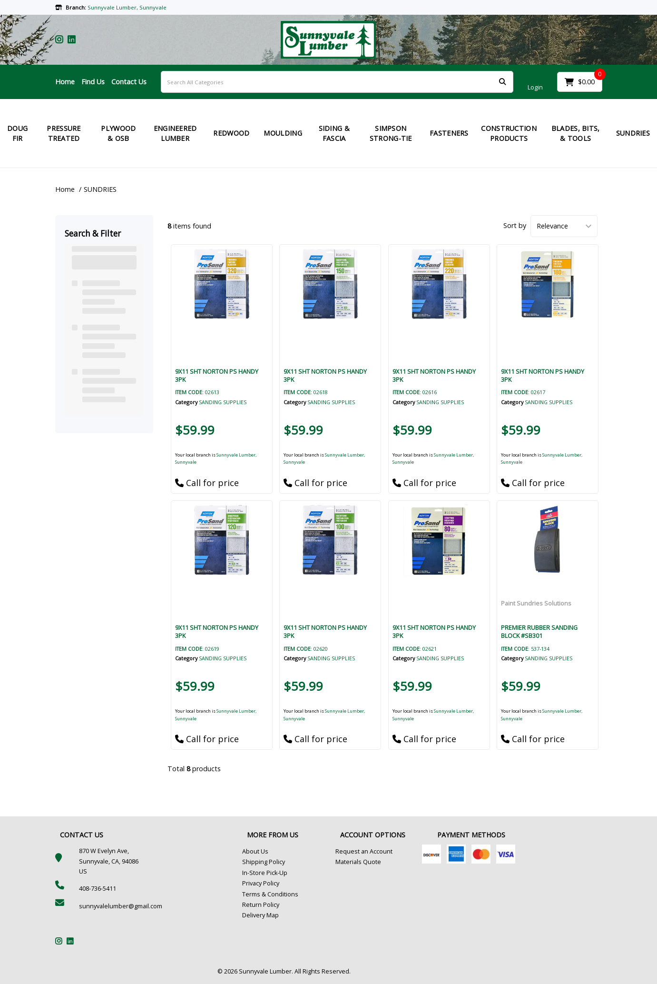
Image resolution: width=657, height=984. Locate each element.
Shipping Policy (263, 862)
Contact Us (129, 81)
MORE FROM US (272, 835)
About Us (255, 851)
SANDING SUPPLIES (222, 402)
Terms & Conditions (270, 894)
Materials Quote (358, 862)
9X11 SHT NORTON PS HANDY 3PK (216, 375)
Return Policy (260, 905)
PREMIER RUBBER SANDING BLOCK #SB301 (539, 631)
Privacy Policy (260, 883)
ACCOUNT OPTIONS (372, 835)
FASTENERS (449, 133)
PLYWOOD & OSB (118, 133)
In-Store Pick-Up (264, 873)
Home (65, 81)
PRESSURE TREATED (63, 133)
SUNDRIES (100, 189)
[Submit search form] (502, 82)
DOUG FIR (17, 133)
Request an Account (363, 851)
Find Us (93, 81)
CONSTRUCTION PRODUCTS (508, 133)
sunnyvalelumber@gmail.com (120, 906)
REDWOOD (231, 133)
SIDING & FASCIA (334, 133)
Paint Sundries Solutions (536, 603)
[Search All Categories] (337, 82)
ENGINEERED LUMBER (175, 133)
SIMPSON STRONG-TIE (391, 133)
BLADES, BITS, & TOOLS (575, 133)
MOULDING (283, 133)
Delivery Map (260, 915)
